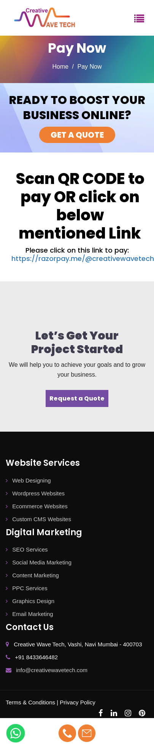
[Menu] (139, 17)
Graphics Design (30, 601)
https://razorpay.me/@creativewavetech (82, 258)
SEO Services (27, 549)
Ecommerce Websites (37, 506)
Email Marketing (29, 614)
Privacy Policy (77, 702)
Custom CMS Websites (38, 519)
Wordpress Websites (35, 493)
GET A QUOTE (77, 134)
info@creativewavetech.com (51, 670)
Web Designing (28, 480)
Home (60, 66)
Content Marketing (32, 575)
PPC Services (27, 588)
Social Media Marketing (38, 562)
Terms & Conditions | (32, 702)
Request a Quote (77, 398)
